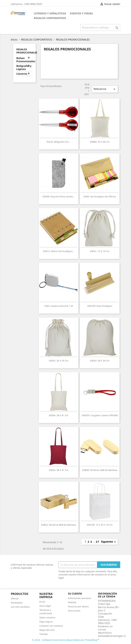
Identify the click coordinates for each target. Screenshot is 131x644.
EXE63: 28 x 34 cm (99, 360)
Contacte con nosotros (51, 625)
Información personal (79, 598)
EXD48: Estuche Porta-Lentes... (59, 196)
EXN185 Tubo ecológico (99, 305)
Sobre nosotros (47, 617)
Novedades (17, 602)
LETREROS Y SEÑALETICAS (50, 13)
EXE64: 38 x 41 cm (58, 415)
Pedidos (72, 602)
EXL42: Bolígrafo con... (59, 141)
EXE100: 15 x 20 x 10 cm (100, 524)
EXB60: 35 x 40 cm (100, 141)
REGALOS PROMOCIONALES (26, 51)
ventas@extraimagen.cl (112, 636)
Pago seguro (46, 621)
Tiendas (43, 634)
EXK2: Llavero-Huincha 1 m (58, 305)
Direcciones (74, 610)
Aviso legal (45, 605)
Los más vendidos (20, 606)
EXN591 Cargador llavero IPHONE (100, 415)
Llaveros (21, 73)
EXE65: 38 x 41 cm (58, 470)
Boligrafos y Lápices (23, 67)
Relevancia (105, 89)
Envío (42, 601)
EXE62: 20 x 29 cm (58, 360)
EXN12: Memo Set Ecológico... (58, 251)
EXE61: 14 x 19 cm (99, 251)
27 (97, 541)
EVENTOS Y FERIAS (81, 13)
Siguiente (109, 542)
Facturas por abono (78, 606)
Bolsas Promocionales (24, 59)
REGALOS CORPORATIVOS (50, 18)
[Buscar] (100, 27)
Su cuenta (75, 593)
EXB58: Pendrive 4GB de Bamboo (99, 470)
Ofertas (15, 598)
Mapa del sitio (46, 629)
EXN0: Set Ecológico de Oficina (100, 196)
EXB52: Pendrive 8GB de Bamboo (58, 524)
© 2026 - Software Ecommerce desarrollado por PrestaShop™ (65, 639)
